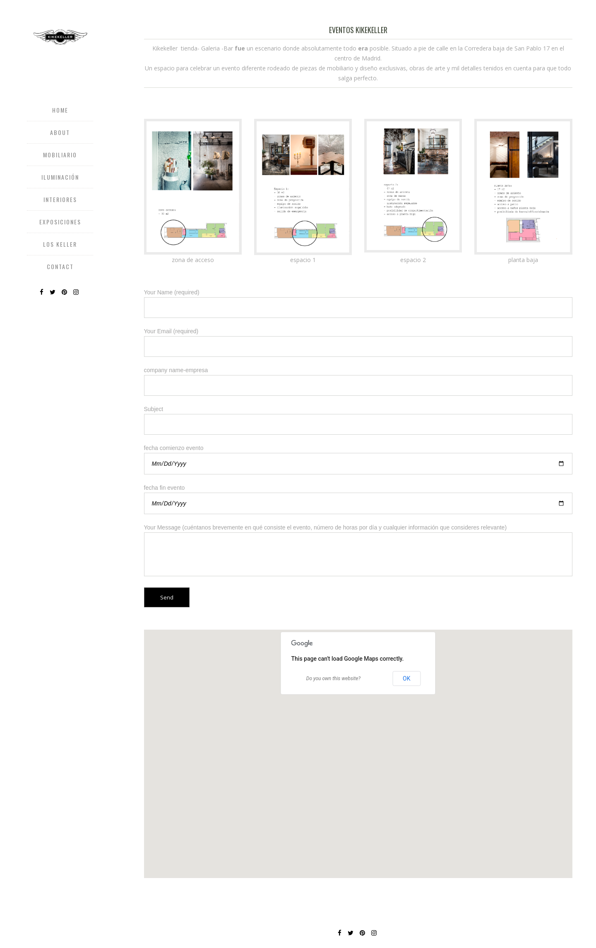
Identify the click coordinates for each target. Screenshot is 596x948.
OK (406, 678)
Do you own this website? (333, 678)
